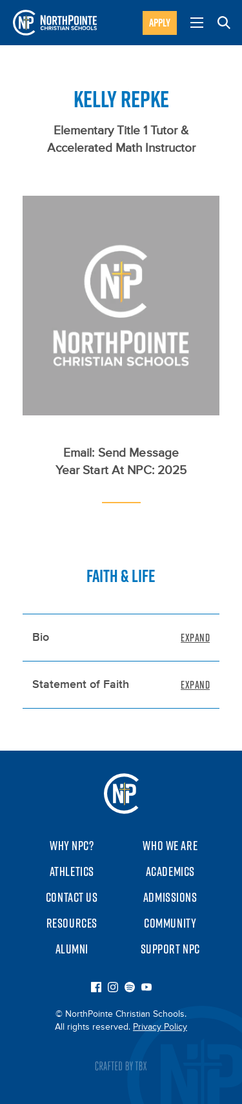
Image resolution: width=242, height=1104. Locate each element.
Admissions (170, 897)
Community (170, 923)
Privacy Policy (160, 1027)
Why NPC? (72, 845)
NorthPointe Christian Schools (121, 793)
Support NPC (170, 949)
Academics (170, 871)
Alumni (71, 949)
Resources (71, 923)
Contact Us (72, 897)
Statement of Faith (80, 685)
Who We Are (170, 845)
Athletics (72, 871)
